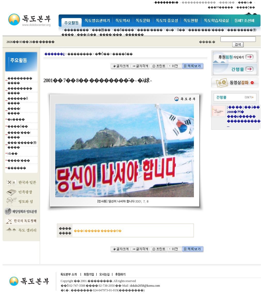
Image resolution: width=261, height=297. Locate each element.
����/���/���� (206, 30)
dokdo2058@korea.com (145, 285)
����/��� (110, 34)
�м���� (16, 119)
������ (134, 34)
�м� (170, 30)
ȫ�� (181, 30)
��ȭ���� (124, 30)
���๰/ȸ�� (86, 34)
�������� (76, 30)
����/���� (150, 30)
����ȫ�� (17, 126)
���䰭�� (101, 30)
